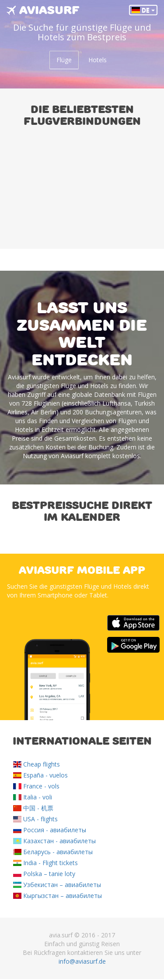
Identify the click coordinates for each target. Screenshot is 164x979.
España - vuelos (40, 775)
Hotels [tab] (97, 60)
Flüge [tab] (64, 60)
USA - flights (35, 819)
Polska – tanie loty (44, 873)
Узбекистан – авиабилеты (57, 884)
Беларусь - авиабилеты (53, 852)
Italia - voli (32, 797)
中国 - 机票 (33, 808)
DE (143, 10)
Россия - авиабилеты (49, 830)
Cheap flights (36, 764)
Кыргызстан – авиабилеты (57, 895)
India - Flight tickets (45, 863)
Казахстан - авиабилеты (54, 841)
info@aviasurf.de (82, 961)
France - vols (36, 786)
